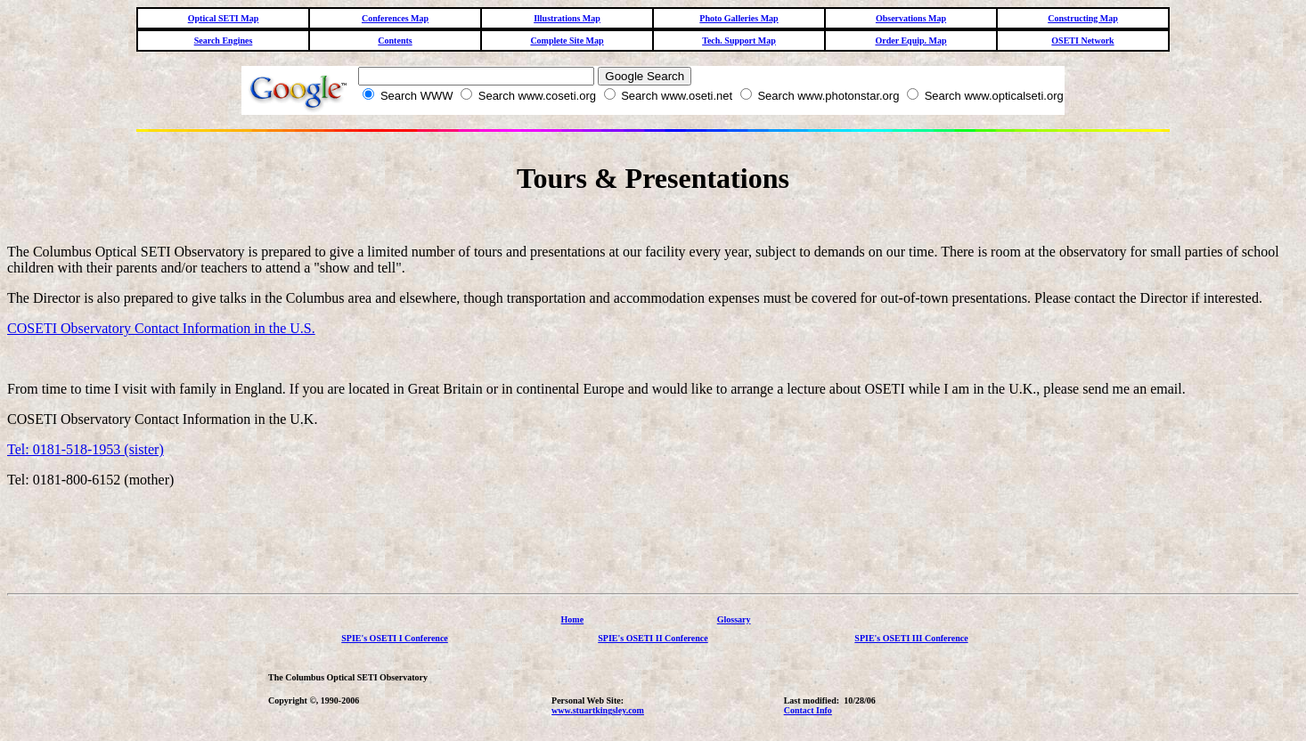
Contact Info (808, 710)
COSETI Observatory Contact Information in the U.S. (161, 328)
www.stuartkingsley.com (597, 710)
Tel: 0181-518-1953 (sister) (85, 449)
